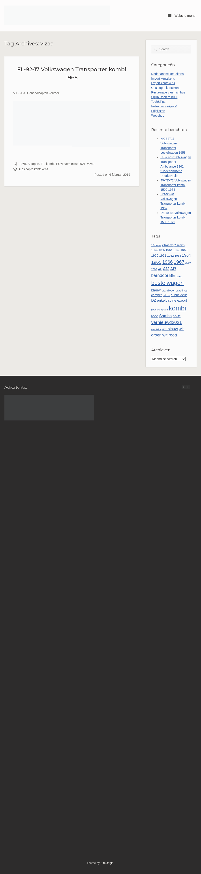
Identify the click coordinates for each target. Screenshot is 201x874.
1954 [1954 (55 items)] (154, 250)
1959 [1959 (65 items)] (184, 250)
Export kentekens (163, 83)
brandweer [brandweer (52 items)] (168, 290)
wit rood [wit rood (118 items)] (169, 335)
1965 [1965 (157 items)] (156, 262)
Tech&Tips (158, 101)
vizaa (90, 164)
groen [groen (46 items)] (164, 309)
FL (42, 164)
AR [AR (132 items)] (173, 268)
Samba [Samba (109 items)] (165, 316)
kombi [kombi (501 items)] (177, 308)
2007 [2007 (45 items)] (188, 262)
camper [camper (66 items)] (156, 295)
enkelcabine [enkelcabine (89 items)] (167, 300)
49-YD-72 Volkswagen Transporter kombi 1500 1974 (175, 185)
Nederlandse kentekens (167, 74)
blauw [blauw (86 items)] (156, 290)
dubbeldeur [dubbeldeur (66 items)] (179, 295)
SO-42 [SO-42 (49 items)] (177, 316)
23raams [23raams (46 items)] (179, 245)
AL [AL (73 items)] (160, 269)
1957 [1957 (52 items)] (176, 250)
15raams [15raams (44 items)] (156, 245)
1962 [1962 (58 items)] (170, 255)
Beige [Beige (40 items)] (179, 276)
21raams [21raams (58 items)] (168, 245)
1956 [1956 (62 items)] (169, 250)
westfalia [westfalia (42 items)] (156, 329)
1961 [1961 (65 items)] (162, 255)
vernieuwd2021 (74, 164)
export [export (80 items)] (182, 300)
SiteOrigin (107, 863)
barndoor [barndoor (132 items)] (159, 275)
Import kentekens (163, 78)
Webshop (157, 115)
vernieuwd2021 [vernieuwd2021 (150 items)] (166, 322)
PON (59, 164)
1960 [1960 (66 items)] (154, 255)
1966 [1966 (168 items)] (167, 262)
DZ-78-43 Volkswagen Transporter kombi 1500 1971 (175, 217)
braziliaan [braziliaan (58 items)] (182, 290)
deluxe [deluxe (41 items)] (166, 295)
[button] (188, 387)
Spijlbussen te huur (164, 97)
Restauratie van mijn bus (168, 92)
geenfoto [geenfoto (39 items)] (155, 309)
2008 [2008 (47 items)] (154, 269)
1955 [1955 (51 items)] (161, 250)
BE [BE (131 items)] (172, 275)
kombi (50, 164)
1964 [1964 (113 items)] (186, 255)
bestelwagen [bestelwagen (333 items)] (167, 283)
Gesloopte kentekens (33, 169)
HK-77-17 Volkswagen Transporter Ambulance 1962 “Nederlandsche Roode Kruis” (175, 166)
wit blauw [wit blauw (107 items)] (170, 329)
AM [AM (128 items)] (166, 269)
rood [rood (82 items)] (154, 316)
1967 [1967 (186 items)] (179, 262)
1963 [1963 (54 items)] (178, 255)
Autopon (33, 164)
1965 (22, 164)
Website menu (181, 15)
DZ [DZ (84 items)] (153, 300)
